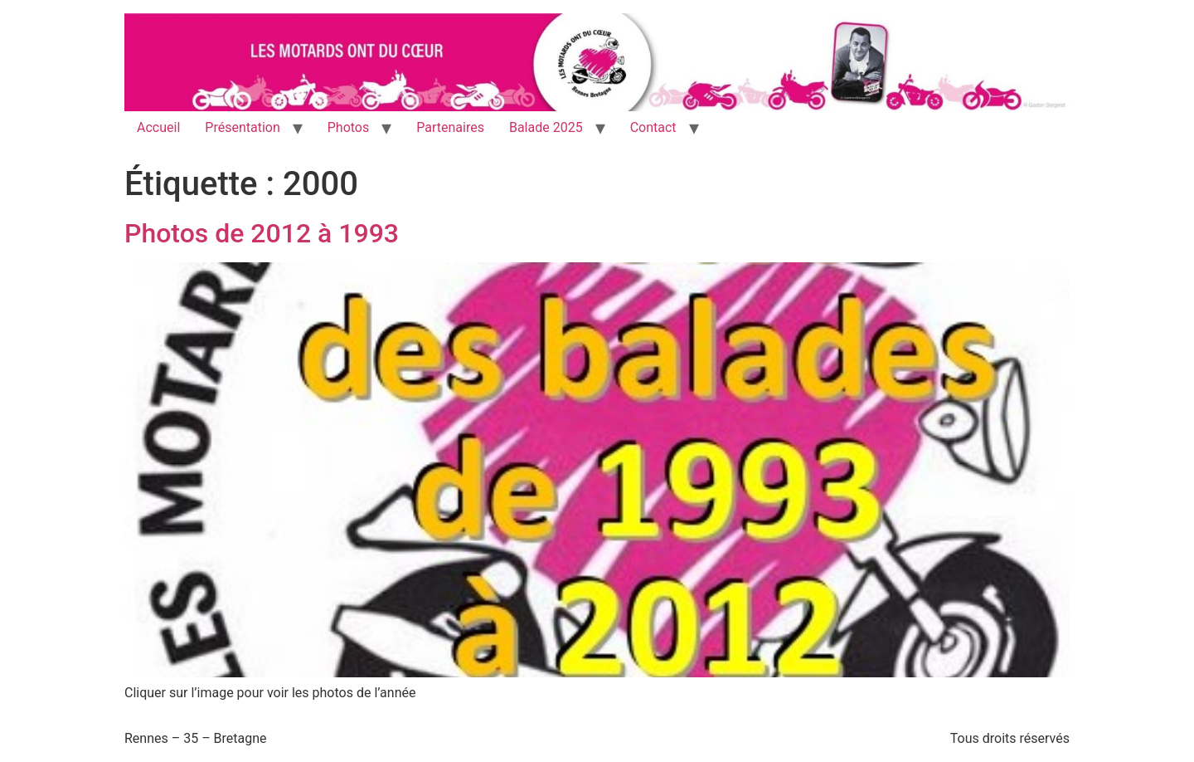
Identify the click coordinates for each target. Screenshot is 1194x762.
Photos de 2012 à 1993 (261, 233)
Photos (349, 127)
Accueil (158, 127)
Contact (653, 127)
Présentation (242, 127)
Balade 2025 (546, 127)
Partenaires (450, 127)
